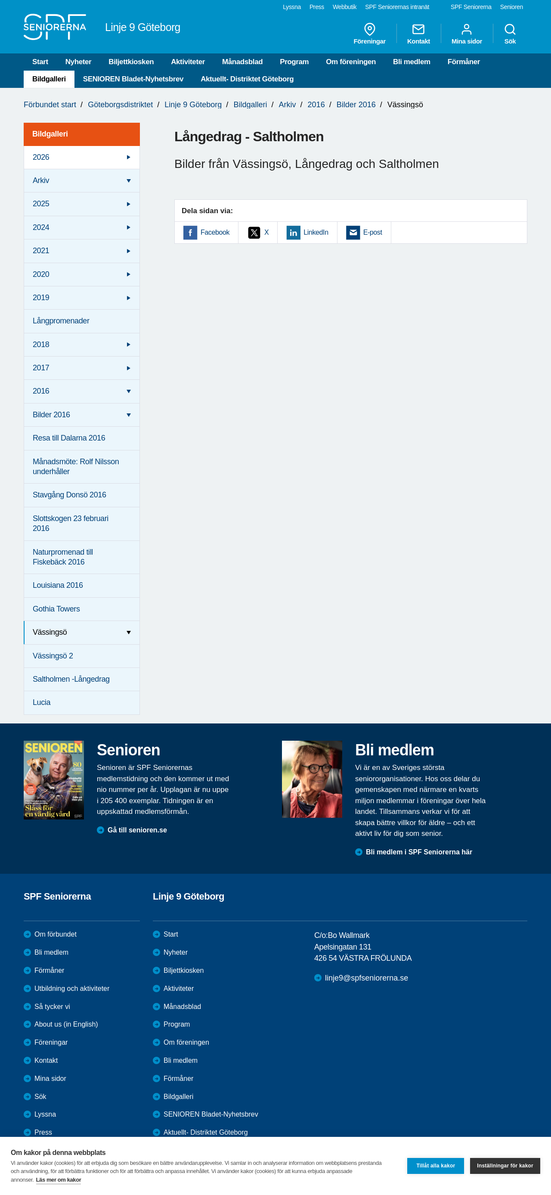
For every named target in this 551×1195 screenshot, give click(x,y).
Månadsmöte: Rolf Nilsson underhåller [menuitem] (76, 466)
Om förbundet (55, 934)
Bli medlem (411, 62)
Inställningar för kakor (505, 1166)
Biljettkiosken (131, 62)
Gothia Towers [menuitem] (56, 609)
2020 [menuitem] (41, 274)
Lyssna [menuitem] (292, 6)
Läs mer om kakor (58, 1179)
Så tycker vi (52, 1006)
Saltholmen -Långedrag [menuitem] (71, 679)
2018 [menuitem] (41, 344)
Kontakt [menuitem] (418, 33)
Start (40, 62)
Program (294, 62)
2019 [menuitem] (41, 297)
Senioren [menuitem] (511, 6)
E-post (372, 232)
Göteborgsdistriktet (120, 105)
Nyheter (78, 62)
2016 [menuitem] (41, 391)
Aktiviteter (188, 62)
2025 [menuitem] (41, 203)
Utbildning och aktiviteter (71, 988)
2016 (316, 105)
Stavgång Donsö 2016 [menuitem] (69, 494)
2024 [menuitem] (41, 227)
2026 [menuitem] (41, 157)
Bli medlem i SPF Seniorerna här (419, 852)
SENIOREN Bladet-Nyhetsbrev (133, 79)
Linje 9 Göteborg (193, 105)
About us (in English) (66, 1024)
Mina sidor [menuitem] (467, 33)
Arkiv (287, 105)
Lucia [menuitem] (41, 702)
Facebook (215, 232)
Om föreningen (351, 62)
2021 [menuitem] (41, 250)
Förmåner (464, 62)
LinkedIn (315, 232)
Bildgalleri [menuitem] (50, 134)
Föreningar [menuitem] (370, 33)
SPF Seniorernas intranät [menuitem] (397, 6)
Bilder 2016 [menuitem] (51, 414)
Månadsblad (242, 62)
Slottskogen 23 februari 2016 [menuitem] (70, 523)
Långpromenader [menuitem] (61, 321)
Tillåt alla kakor (435, 1166)
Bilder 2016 (356, 105)
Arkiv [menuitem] (41, 180)
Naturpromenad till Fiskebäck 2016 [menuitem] (63, 557)
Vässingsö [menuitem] (50, 632)
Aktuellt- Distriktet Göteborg (247, 79)
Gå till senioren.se (137, 830)
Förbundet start (50, 105)
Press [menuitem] (317, 6)
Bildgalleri (49, 79)
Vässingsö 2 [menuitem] (53, 656)
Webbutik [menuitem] (344, 6)
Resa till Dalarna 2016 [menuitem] (69, 438)
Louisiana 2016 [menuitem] (58, 585)
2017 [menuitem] (41, 367)
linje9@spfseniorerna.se (366, 978)
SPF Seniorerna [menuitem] (471, 6)
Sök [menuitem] (510, 33)
